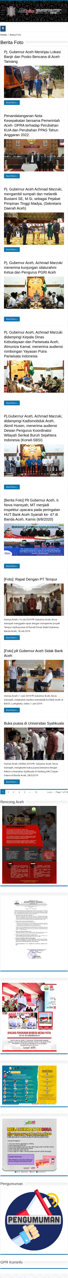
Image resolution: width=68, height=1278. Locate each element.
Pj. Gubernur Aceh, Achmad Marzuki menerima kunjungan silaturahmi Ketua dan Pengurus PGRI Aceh (33, 267)
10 (36, 792)
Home (3, 34)
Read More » (12, 102)
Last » (50, 792)
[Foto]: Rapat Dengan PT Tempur (30, 579)
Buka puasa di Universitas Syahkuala (34, 723)
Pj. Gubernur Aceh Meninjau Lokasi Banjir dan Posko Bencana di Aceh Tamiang (32, 56)
